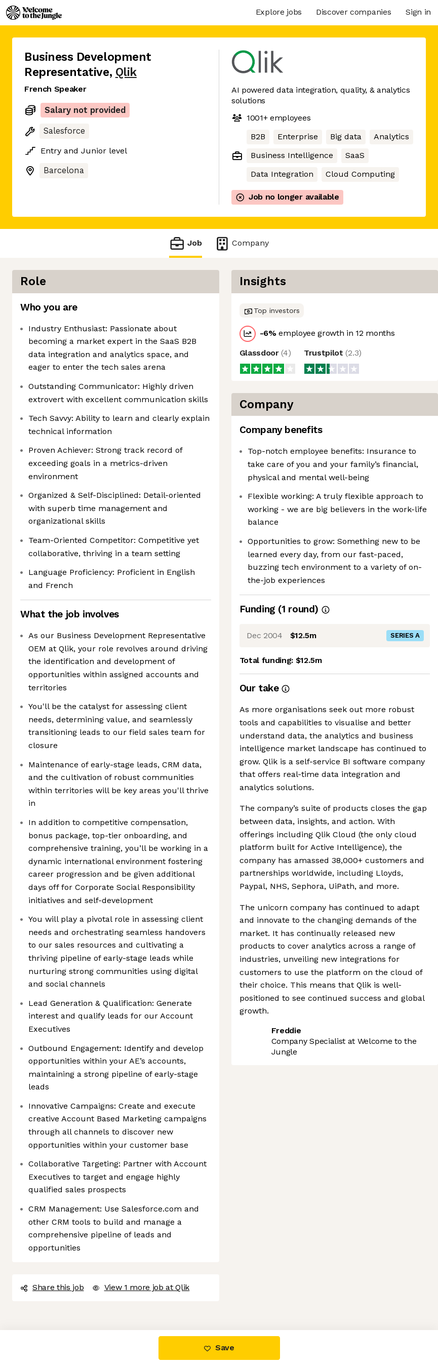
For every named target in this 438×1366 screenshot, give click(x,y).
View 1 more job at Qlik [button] (141, 1287)
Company (241, 243)
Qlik (126, 72)
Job (185, 243)
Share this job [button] (52, 1287)
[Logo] (34, 13)
